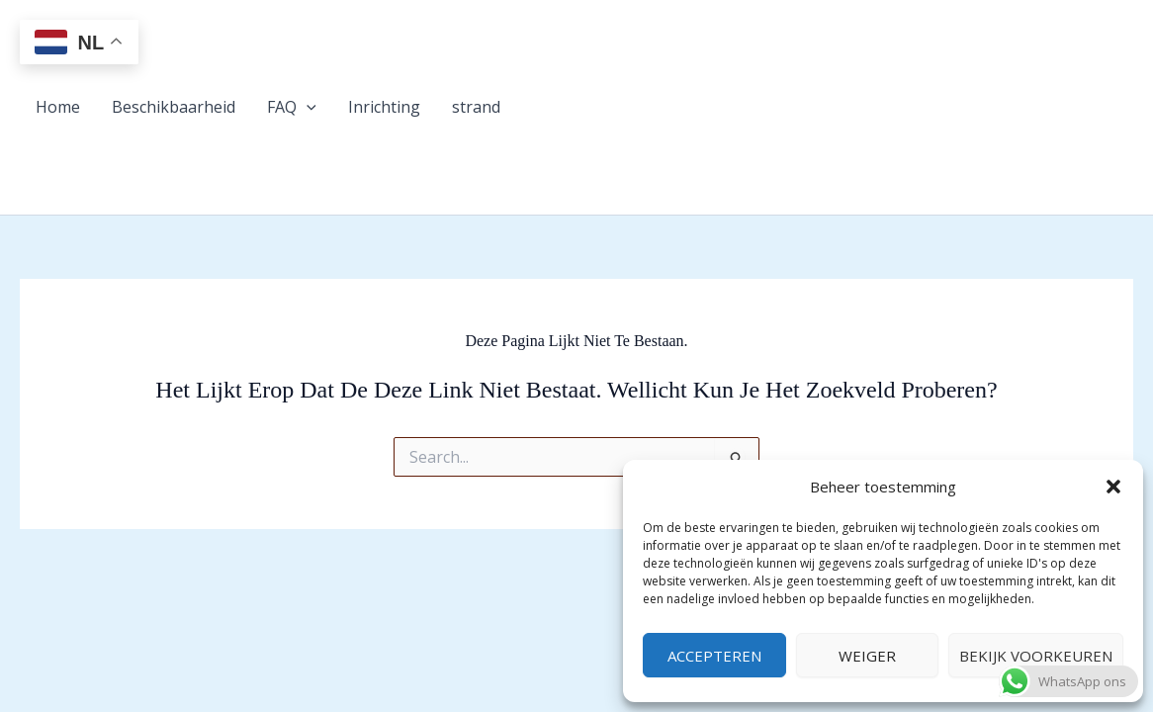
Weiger (867, 656)
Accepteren (714, 656)
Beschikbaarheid (173, 107)
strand (476, 107)
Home (58, 107)
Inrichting (384, 107)
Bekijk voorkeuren (1035, 656)
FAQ (291, 107)
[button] (1113, 486)
